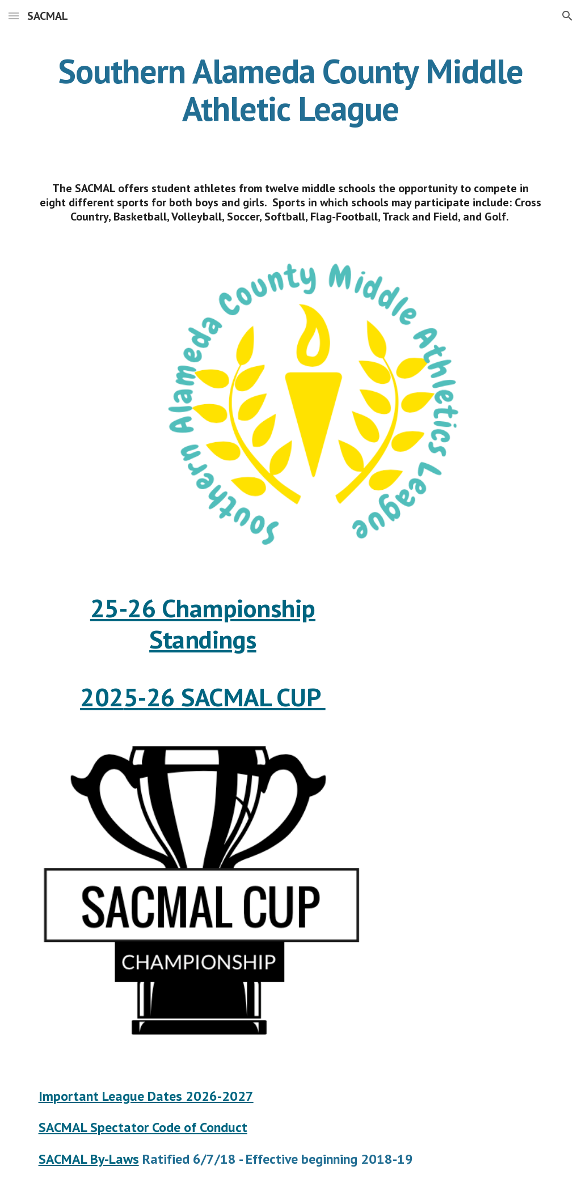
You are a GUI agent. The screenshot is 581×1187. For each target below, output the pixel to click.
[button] (13, 15)
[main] (291, 90)
